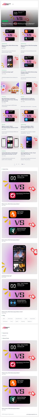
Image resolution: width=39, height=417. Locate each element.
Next (23, 164)
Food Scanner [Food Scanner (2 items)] (5, 321)
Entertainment (4, 70)
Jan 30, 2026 (23, 155)
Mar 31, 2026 (4, 73)
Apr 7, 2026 (22, 48)
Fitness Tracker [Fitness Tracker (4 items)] (32, 318)
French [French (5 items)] (11, 321)
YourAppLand (6, 414)
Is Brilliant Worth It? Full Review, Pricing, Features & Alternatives (28, 99)
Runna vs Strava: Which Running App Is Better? (29, 46)
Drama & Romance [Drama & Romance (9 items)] (19, 318)
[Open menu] (13, 4)
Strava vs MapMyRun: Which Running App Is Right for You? (27, 127)
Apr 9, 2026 (3, 48)
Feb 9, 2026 (23, 129)
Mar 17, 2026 (4, 102)
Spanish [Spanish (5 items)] (17, 321)
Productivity (4, 96)
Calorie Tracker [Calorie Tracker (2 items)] (10, 318)
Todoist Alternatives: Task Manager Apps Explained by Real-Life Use (10, 153)
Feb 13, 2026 (4, 129)
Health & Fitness (4, 43)
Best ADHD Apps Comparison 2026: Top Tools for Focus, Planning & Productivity (10, 100)
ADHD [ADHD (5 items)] (4, 318)
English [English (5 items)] (26, 318)
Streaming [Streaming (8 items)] (23, 321)
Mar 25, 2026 (4, 313)
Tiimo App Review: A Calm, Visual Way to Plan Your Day (28, 153)
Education (22, 96)
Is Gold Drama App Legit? (7, 72)
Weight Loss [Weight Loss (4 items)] (30, 321)
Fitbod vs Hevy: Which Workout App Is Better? (18, 24)
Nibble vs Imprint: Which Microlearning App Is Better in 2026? (10, 127)
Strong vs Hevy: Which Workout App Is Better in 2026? (29, 72)
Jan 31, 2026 (4, 155)
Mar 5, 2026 (23, 101)
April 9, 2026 (4, 25)
